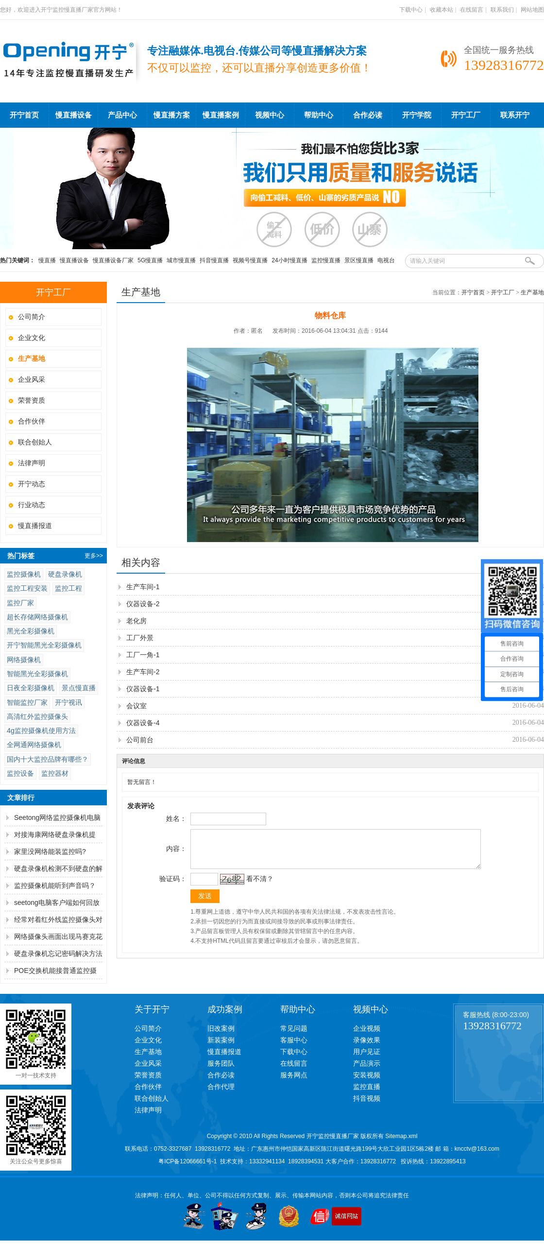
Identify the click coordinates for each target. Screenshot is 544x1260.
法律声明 (31, 463)
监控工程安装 (27, 588)
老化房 (136, 621)
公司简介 (31, 317)
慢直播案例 (221, 115)
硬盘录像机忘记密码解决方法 (58, 953)
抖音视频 (366, 1098)
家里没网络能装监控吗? (50, 851)
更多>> (94, 555)
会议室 (136, 706)
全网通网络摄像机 (34, 745)
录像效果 (366, 1040)
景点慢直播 (79, 688)
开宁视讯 (68, 702)
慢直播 (47, 260)
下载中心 (411, 9)
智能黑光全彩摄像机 (37, 674)
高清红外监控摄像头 (37, 716)
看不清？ (258, 886)
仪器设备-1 (142, 689)
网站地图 (532, 9)
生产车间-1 (142, 587)
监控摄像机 (24, 574)
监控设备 (20, 773)
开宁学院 (416, 115)
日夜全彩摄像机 (30, 688)
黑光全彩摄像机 (30, 631)
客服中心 (293, 1040)
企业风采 (31, 379)
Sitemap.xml (401, 1136)
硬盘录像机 (65, 574)
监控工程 (68, 588)
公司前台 (139, 740)
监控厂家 (20, 603)
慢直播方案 (171, 115)
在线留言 (471, 9)
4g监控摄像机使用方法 (41, 730)
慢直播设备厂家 (113, 260)
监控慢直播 (325, 260)
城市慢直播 (181, 260)
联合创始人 (35, 442)
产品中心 (122, 115)
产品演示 (366, 1063)
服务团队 (221, 1063)
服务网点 (293, 1075)
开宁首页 (24, 115)
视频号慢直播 (250, 260)
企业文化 (31, 337)
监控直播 (366, 1086)
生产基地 (532, 292)
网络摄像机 (24, 660)
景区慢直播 (359, 260)
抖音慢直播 (214, 260)
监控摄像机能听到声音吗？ (55, 885)
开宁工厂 (465, 115)
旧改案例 (221, 1028)
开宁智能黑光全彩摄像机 (44, 645)
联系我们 (502, 9)
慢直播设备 (73, 115)
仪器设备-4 (142, 723)
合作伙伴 (31, 421)
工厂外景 (139, 638)
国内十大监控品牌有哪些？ (47, 759)
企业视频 (366, 1028)
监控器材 (54, 773)
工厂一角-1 (142, 655)
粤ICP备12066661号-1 (187, 1161)
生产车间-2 (142, 672)
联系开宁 (514, 115)
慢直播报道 (35, 525)
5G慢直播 (150, 260)
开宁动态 (31, 484)
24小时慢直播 (289, 260)
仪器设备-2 (142, 604)
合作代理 (221, 1086)
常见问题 (293, 1028)
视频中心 (269, 115)
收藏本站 (441, 9)
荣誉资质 (31, 400)
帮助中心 (318, 115)
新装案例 (221, 1040)
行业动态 (31, 505)
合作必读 (367, 115)
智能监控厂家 (27, 702)
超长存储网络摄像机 (37, 617)
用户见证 (366, 1052)
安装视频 (366, 1075)
